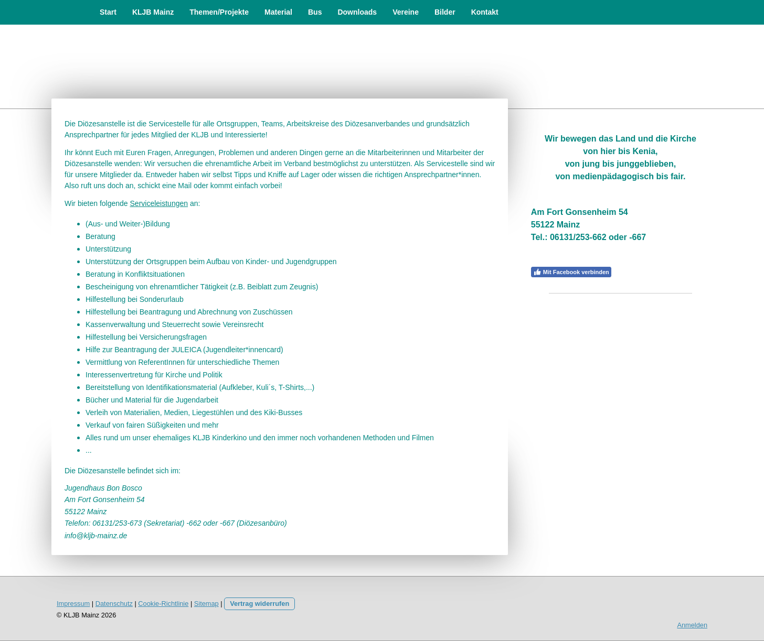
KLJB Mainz (153, 12)
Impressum (73, 603)
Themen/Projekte (219, 12)
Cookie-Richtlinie (163, 603)
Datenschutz (114, 603)
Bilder (444, 12)
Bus (315, 12)
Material (278, 12)
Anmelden (692, 625)
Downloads (357, 12)
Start (108, 12)
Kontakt (484, 12)
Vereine (405, 12)
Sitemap (206, 603)
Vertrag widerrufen (259, 603)
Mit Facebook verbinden (571, 272)
